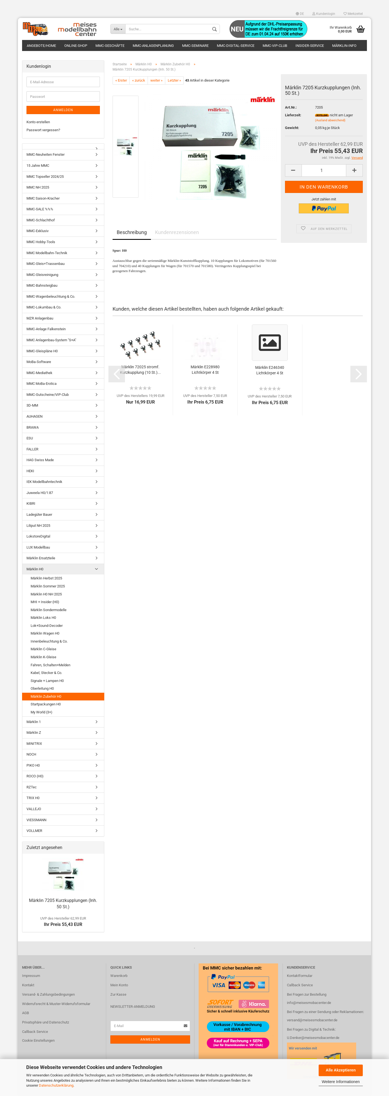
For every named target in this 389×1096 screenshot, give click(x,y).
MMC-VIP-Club (275, 46)
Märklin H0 (34, 569)
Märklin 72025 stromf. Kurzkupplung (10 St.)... (140, 370)
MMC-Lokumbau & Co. (43, 307)
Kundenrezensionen (177, 232)
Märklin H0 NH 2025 (46, 594)
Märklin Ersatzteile (40, 558)
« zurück (138, 80)
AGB (25, 1013)
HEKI (30, 471)
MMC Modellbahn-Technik (46, 253)
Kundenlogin (323, 14)
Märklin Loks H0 (43, 618)
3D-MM (32, 406)
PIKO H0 (33, 765)
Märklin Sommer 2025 (48, 586)
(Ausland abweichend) (330, 120)
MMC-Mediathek (39, 373)
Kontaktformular (299, 976)
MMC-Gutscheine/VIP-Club (47, 395)
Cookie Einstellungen (38, 1041)
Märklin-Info (344, 46)
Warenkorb (118, 976)
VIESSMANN (36, 820)
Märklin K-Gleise (43, 657)
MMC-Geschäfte (109, 46)
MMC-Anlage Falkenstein (46, 329)
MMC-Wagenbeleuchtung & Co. (50, 296)
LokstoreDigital (38, 536)
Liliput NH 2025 (38, 525)
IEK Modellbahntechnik (44, 482)
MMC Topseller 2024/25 (45, 176)
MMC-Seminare (195, 46)
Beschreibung (132, 232)
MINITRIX (34, 744)
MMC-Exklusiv (37, 231)
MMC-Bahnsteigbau (41, 286)
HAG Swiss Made (40, 460)
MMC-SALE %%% (39, 209)
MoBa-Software (38, 362)
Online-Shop (75, 46)
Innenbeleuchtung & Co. (49, 641)
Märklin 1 (33, 722)
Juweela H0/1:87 (39, 493)
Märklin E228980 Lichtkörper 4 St (205, 370)
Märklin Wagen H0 (45, 634)
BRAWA (32, 427)
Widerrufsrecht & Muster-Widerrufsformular (56, 1004)
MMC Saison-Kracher (43, 198)
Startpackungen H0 (46, 704)
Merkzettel (353, 14)
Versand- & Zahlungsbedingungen (48, 994)
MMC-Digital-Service (235, 46)
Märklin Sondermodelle (48, 610)
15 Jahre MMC (37, 166)
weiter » (156, 80)
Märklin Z (33, 733)
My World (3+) (41, 712)
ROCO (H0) (35, 776)
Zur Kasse (118, 994)
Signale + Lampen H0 (47, 681)
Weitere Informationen (340, 1081)
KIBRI (30, 504)
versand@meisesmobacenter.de (312, 1020)
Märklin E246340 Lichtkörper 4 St (269, 370)
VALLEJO (33, 809)
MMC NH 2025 (37, 188)
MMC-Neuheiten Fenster (45, 155)
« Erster (121, 80)
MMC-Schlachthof (40, 220)
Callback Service (35, 1032)
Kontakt (28, 985)
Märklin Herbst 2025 (46, 578)
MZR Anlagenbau (39, 318)
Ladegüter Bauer (39, 515)
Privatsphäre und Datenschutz (45, 1022)
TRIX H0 (32, 798)
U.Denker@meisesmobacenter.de (313, 1038)
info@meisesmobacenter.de (309, 1003)
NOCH (31, 755)
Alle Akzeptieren (341, 1070)
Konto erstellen (38, 122)
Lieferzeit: (293, 115)
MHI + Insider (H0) (45, 602)
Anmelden (63, 110)
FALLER (32, 449)
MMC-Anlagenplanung (153, 46)
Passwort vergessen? (43, 130)
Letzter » (174, 80)
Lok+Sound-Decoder (47, 626)
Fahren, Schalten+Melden (50, 665)
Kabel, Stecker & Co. (46, 673)
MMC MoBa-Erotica (41, 384)
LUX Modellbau (38, 547)
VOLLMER (34, 831)
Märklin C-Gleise (43, 649)
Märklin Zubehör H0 (46, 696)
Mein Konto (119, 985)
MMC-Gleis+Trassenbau (45, 264)
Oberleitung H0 (42, 689)
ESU (29, 438)
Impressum (31, 976)
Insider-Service (309, 46)
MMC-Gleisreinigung (42, 275)
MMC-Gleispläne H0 (42, 351)
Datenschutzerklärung (56, 1085)
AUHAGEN (34, 416)
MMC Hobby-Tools (40, 242)
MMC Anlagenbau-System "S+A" (51, 340)
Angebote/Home (41, 46)
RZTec (31, 787)
